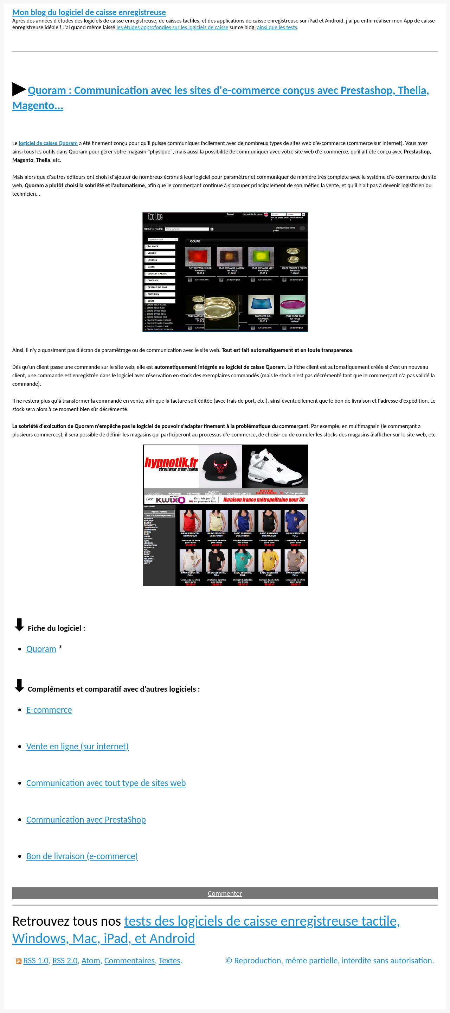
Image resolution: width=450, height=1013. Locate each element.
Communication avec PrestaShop (86, 819)
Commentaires (129, 960)
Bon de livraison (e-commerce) (82, 856)
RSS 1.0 (35, 960)
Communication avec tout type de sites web (106, 783)
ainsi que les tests (277, 27)
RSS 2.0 (64, 960)
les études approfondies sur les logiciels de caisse (172, 27)
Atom (91, 960)
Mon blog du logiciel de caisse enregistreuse (89, 12)
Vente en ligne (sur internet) (77, 746)
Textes (169, 960)
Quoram (41, 648)
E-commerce (49, 709)
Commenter (225, 893)
